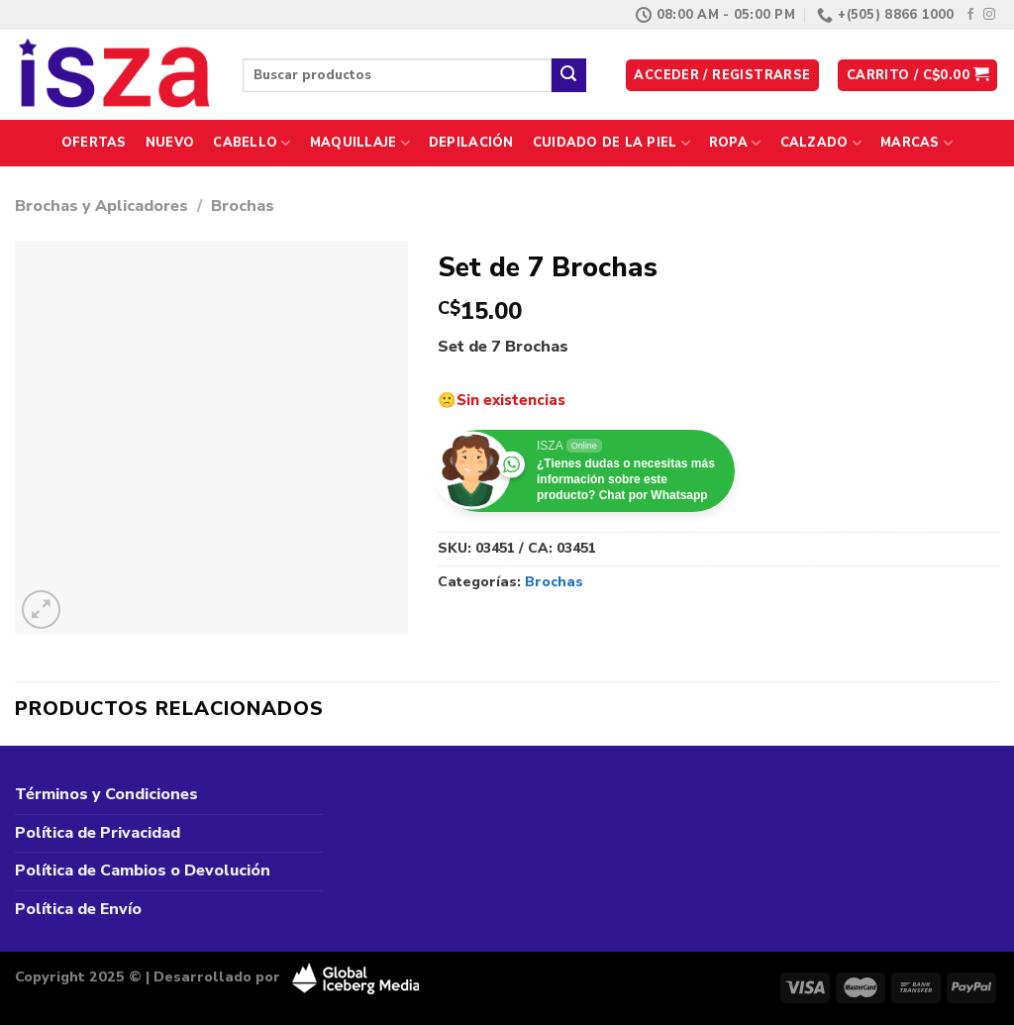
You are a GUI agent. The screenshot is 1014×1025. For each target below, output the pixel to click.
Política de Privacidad (97, 833)
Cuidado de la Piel (611, 143)
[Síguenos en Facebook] (970, 15)
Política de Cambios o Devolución (142, 870)
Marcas (916, 143)
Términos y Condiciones (106, 794)
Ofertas (94, 143)
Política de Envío (78, 909)
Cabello (251, 143)
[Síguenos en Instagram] (989, 15)
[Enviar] (568, 75)
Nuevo (170, 143)
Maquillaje (360, 143)
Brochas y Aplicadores (101, 206)
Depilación (471, 143)
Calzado (821, 143)
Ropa (734, 143)
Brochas (242, 206)
